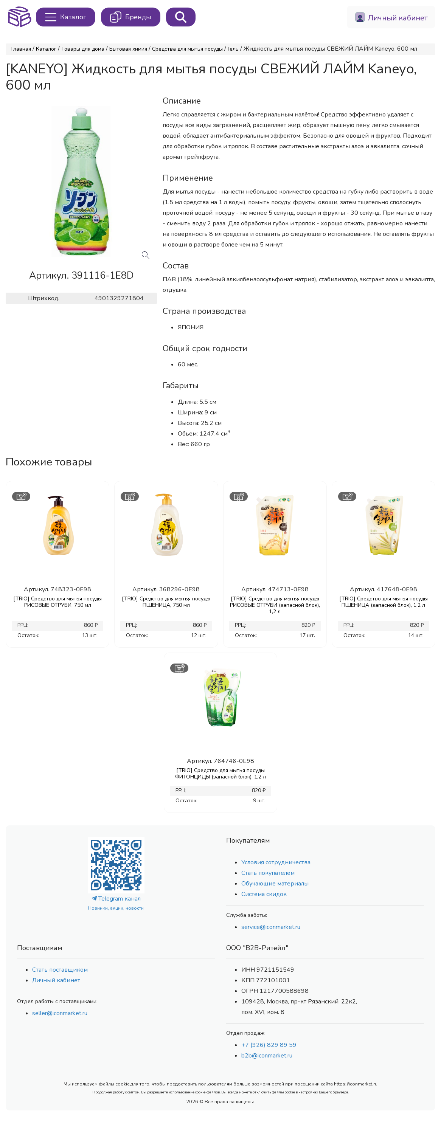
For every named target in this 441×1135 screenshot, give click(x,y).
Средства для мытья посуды (187, 49)
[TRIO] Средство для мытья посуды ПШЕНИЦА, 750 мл (166, 601)
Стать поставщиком (60, 970)
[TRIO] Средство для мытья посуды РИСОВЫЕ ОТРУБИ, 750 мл (57, 601)
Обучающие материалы (275, 883)
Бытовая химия (128, 49)
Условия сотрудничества (276, 862)
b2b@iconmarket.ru (266, 1055)
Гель (233, 49)
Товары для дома (82, 49)
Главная (21, 49)
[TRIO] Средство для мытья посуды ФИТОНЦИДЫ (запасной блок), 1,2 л (220, 773)
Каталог (46, 49)
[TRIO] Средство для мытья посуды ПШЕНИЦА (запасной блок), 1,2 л (383, 601)
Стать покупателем (268, 873)
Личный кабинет (56, 980)
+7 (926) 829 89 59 (269, 1045)
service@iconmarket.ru (270, 927)
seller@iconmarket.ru (59, 1013)
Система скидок (264, 894)
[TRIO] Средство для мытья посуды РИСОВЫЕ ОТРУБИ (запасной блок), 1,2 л (275, 605)
